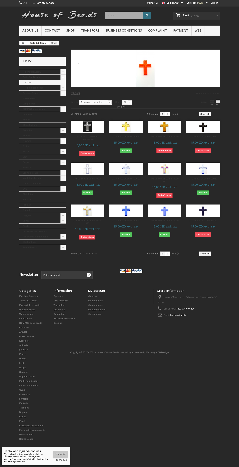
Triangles (27, 210)
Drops (26, 162)
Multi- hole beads (32, 178)
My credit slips (95, 300)
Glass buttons (30, 125)
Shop (70, 30)
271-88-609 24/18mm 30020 (203, 178)
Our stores (59, 309)
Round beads (30, 247)
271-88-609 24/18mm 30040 (126, 220)
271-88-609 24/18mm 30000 (87, 178)
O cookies (61, 460)
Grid (212, 102)
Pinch (26, 226)
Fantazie (27, 199)
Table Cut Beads (31, 77)
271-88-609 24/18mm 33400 (203, 220)
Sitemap (58, 323)
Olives (26, 220)
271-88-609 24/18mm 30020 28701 (87, 222)
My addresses (95, 305)
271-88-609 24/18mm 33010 (164, 220)
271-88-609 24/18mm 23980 (203, 136)
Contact (52, 30)
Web (198, 30)
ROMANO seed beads (34, 109)
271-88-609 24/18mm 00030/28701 (87, 138)
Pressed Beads (31, 93)
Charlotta (27, 114)
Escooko (27, 130)
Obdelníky (28, 194)
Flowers (27, 141)
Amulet (26, 119)
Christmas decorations (35, 231)
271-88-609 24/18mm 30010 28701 (164, 180)
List (218, 102)
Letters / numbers (32, 183)
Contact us (152, 3)
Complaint (157, 30)
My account (96, 291)
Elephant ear (29, 242)
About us (30, 30)
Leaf (25, 157)
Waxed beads (30, 98)
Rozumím (60, 454)
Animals (27, 135)
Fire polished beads (33, 87)
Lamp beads (29, 103)
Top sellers (59, 305)
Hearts (26, 151)
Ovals (26, 189)
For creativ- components (36, 236)
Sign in (214, 3)
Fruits (26, 146)
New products (61, 300)
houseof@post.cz (179, 315)
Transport (90, 30)
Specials (58, 296)
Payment (180, 30)
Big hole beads (30, 173)
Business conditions (124, 30)
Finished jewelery (32, 72)
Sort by (74, 102)
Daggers (27, 215)
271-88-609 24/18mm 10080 (164, 136)
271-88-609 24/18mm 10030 (126, 136)
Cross (28, 82)
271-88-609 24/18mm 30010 (126, 178)
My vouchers (94, 314)
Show (118, 102)
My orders (93, 296)
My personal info (97, 309)
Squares (27, 167)
